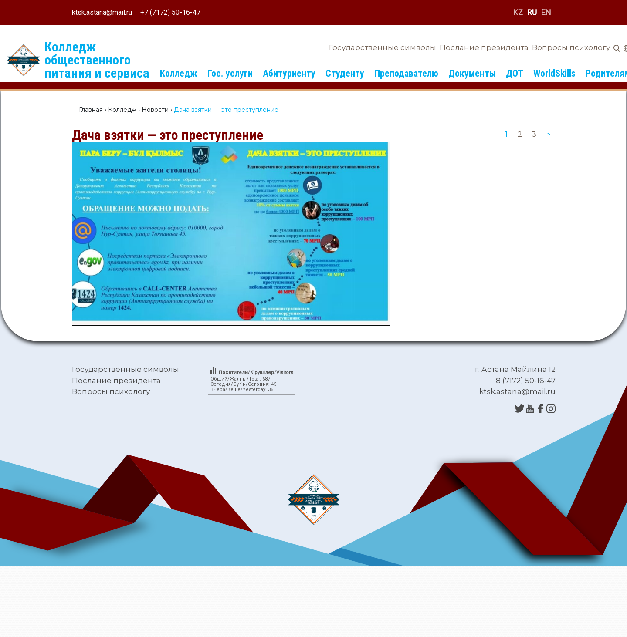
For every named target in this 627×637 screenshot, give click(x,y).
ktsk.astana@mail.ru (102, 12)
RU (532, 12)
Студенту (344, 73)
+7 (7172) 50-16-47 (170, 12)
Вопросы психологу (571, 47)
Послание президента (484, 47)
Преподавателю (406, 73)
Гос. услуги (230, 73)
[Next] (548, 134)
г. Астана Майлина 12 (515, 369)
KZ (518, 12)
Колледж (178, 73)
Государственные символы (382, 47)
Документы (472, 73)
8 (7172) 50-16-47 (526, 380)
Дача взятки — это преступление (167, 135)
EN (546, 12)
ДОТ (514, 73)
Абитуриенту (289, 73)
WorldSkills (554, 73)
